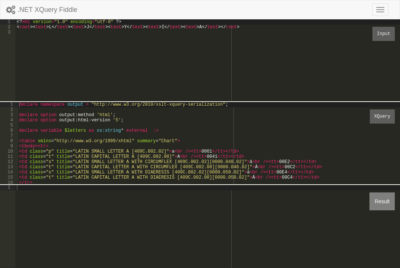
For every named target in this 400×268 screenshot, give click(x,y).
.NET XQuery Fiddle (41, 9)
